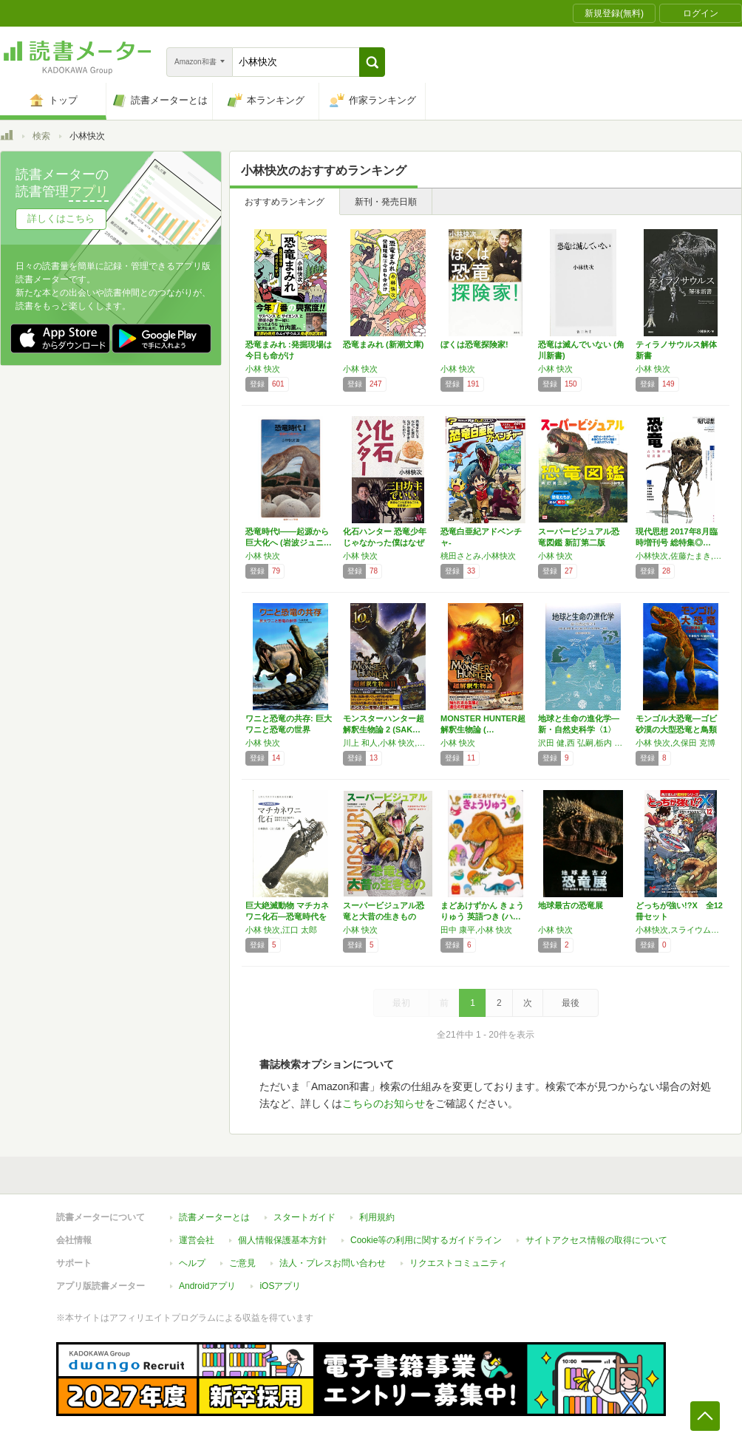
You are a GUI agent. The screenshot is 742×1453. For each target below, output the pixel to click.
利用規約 (377, 1217)
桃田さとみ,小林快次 (478, 555)
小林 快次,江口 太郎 (281, 929)
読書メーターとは (214, 1217)
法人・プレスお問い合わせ (332, 1263)
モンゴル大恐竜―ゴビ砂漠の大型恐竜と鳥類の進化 (676, 729)
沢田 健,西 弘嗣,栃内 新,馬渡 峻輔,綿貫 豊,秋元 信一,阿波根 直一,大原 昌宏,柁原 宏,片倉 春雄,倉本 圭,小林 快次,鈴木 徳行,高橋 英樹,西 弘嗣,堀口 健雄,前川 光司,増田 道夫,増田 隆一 (583, 742)
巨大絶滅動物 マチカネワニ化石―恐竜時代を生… (287, 916)
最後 (570, 1003)
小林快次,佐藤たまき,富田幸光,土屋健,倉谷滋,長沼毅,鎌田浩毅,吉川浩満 (681, 555)
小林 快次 (262, 368)
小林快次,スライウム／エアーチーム (681, 929)
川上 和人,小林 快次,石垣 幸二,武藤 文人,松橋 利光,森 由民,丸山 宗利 (388, 742)
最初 (401, 1003)
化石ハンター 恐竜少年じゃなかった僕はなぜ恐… (384, 542)
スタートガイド (304, 1217)
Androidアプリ (207, 1286)
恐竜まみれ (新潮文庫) (383, 344)
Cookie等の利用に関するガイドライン (426, 1240)
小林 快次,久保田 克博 (675, 742)
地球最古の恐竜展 (570, 905)
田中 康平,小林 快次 (476, 929)
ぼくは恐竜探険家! (474, 344)
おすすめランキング (284, 202)
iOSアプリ (280, 1286)
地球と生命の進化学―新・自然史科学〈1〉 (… (578, 729)
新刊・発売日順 (386, 202)
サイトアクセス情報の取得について (596, 1240)
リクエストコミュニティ (458, 1263)
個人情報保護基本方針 (282, 1240)
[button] (372, 62)
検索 (41, 136)
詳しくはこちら (61, 218)
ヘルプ (192, 1263)
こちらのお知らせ (383, 1103)
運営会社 (196, 1240)
